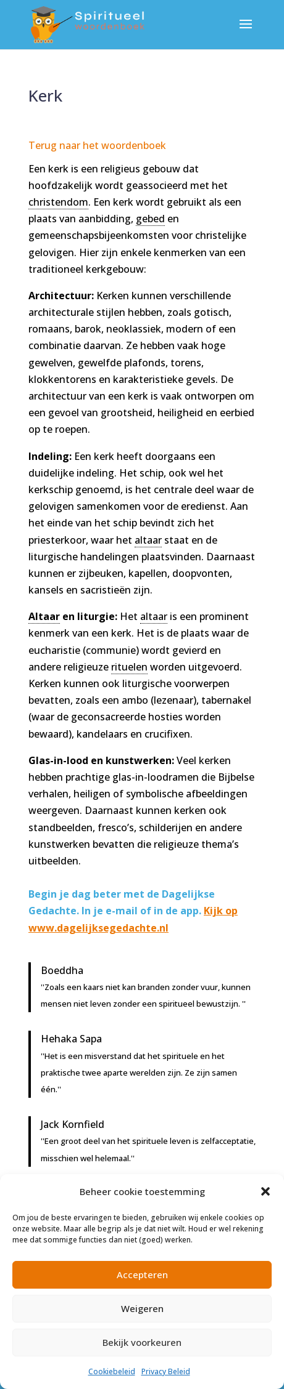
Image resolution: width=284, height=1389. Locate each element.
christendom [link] (58, 202)
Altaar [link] (44, 616)
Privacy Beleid (165, 1371)
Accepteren (142, 1274)
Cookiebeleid (111, 1371)
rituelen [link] (129, 667)
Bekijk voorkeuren (142, 1342)
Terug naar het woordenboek (97, 145)
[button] (265, 1191)
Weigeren (142, 1308)
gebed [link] (150, 218)
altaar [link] (148, 540)
